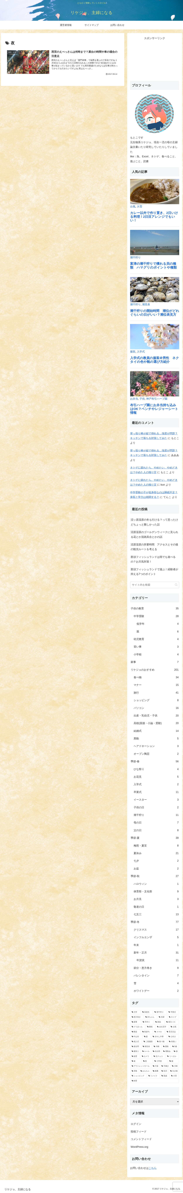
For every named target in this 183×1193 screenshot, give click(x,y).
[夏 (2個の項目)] (147, 1036)
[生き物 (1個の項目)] (174, 1071)
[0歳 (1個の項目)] (175, 1046)
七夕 (156, 860)
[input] (154, 585)
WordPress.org (139, 1146)
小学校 (156, 654)
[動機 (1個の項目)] (155, 1071)
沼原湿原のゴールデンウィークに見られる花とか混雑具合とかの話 (154, 534)
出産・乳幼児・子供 (156, 715)
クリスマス (156, 929)
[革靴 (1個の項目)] (134, 1071)
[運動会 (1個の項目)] (167, 1051)
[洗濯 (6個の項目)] (162, 1017)
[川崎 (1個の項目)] (175, 1066)
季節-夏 (155, 838)
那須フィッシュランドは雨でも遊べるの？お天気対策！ (153, 559)
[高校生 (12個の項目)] (147, 1012)
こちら (152, 1168)
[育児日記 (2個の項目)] (172, 1032)
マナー (156, 685)
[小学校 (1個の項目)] (160, 1061)
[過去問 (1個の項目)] (135, 1046)
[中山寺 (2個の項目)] (136, 1036)
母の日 (156, 822)
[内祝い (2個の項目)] (173, 1041)
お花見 (156, 776)
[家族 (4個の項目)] (159, 1022)
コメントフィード (141, 1139)
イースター (156, 799)
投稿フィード (139, 1131)
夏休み (156, 853)
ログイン (136, 1124)
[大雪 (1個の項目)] (174, 1076)
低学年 (158, 623)
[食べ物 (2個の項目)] (161, 1041)
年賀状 (158, 960)
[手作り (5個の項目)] (147, 1022)
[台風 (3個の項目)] (174, 1027)
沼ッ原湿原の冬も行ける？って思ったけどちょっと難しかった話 (154, 522)
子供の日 (156, 807)
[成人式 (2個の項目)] (136, 1041)
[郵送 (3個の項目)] (135, 1032)
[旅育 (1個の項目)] (135, 1056)
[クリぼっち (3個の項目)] (137, 1027)
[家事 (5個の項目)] (135, 1022)
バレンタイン (156, 975)
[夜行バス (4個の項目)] (172, 1022)
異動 (156, 738)
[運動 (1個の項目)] (166, 1046)
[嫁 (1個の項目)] (173, 1061)
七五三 (156, 914)
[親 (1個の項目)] (147, 1061)
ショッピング (156, 700)
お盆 (156, 868)
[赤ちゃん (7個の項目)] (150, 1017)
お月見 (156, 899)
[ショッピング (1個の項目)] (138, 1076)
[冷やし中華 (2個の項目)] (159, 1036)
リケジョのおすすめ (155, 669)
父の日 (156, 830)
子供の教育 (155, 608)
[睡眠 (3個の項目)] (150, 1027)
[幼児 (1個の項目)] (164, 1071)
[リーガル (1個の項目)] (172, 1056)
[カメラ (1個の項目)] (146, 1056)
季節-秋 (155, 876)
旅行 (156, 692)
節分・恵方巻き (156, 968)
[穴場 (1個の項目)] (155, 1066)
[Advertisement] (154, 59)
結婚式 (156, 731)
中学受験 (156, 616)
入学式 (156, 784)
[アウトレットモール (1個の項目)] (140, 1066)
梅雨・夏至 (156, 845)
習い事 (156, 646)
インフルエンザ (156, 937)
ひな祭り (156, 769)
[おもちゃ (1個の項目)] (145, 1071)
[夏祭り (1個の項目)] (135, 1051)
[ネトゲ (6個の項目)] (173, 1017)
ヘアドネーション (156, 746)
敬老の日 (156, 906)
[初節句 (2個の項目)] (147, 1032)
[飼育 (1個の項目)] (154, 1081)
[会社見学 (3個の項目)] (162, 1027)
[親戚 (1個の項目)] (164, 1076)
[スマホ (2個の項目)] (159, 1032)
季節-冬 (155, 922)
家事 (155, 662)
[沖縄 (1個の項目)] (156, 1046)
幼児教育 (156, 639)
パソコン (156, 708)
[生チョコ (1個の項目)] (158, 1056)
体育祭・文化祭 (156, 891)
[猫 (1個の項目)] (175, 1051)
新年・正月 (156, 952)
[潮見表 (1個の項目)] (146, 1046)
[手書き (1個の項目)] (165, 1066)
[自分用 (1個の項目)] (156, 1051)
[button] (176, 584)
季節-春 (155, 761)
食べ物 (156, 677)
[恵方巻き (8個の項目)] (136, 1017)
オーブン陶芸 (156, 753)
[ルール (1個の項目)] (146, 1051)
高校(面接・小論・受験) (156, 723)
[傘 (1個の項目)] (135, 1061)
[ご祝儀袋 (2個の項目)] (148, 1041)
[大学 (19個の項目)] (135, 1012)
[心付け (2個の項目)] (173, 1036)
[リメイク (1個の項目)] (153, 1076)
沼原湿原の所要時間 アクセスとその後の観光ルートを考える (154, 547)
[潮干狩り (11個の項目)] (160, 1012)
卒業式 (156, 792)
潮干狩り (156, 815)
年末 (156, 945)
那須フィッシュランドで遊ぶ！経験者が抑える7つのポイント (154, 571)
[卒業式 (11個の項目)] (173, 1012)
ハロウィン (156, 884)
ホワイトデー (156, 991)
